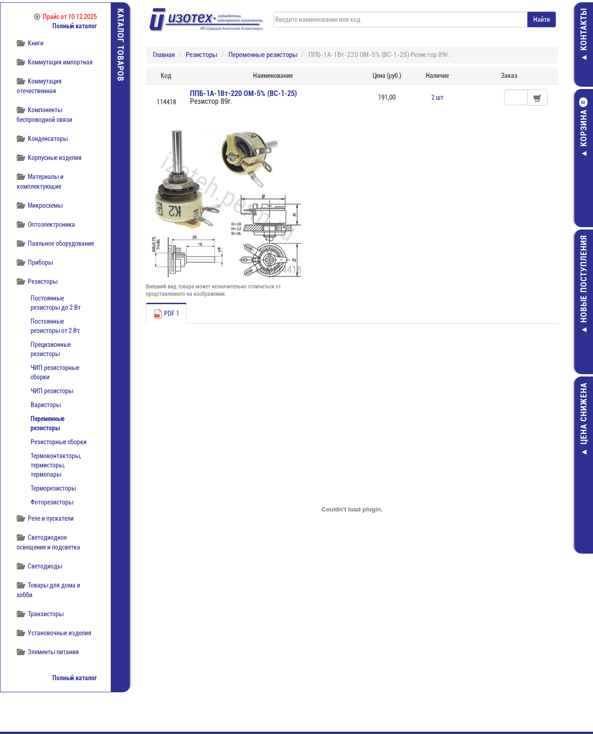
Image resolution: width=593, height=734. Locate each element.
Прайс (65, 16)
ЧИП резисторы (52, 391)
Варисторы (46, 404)
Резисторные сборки (59, 442)
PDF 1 (166, 314)
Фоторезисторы (52, 502)
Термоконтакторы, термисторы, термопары (56, 465)
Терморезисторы (53, 488)
